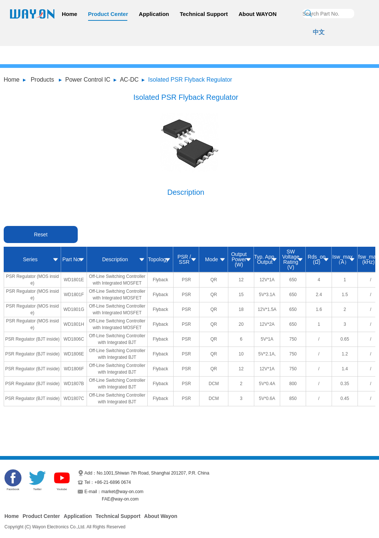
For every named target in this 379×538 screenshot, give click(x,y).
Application (154, 14)
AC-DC (129, 79)
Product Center (108, 14)
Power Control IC (87, 79)
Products (42, 79)
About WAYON (257, 14)
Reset (41, 234)
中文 (319, 32)
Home (69, 14)
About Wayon (160, 516)
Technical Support (204, 14)
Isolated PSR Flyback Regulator (190, 79)
